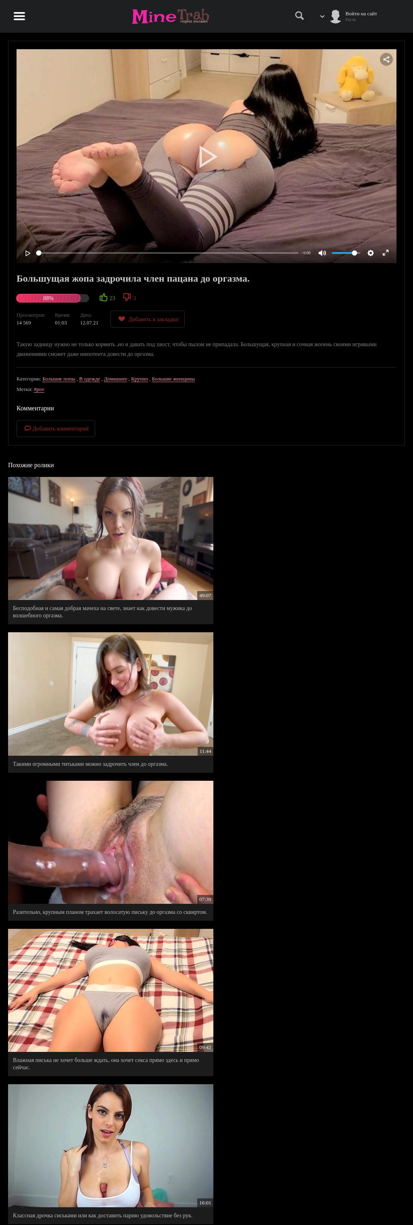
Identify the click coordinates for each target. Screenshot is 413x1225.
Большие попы (58, 379)
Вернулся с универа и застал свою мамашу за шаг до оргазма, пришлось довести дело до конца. (202, 793)
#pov (39, 389)
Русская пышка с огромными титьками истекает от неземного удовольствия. (340, 789)
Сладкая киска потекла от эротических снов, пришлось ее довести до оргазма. (201, 1020)
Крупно (139, 379)
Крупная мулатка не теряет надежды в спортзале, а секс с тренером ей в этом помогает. (71, 1129)
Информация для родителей (374, 1195)
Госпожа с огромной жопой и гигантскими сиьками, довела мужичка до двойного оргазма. (339, 681)
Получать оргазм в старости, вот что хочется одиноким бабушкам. (336, 1020)
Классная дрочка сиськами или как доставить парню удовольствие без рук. (202, 681)
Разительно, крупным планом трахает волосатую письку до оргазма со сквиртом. (341, 565)
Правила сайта (309, 1195)
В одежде (89, 379)
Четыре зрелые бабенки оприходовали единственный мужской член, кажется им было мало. (69, 909)
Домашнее (115, 379)
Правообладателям (314, 1203)
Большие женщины (173, 379)
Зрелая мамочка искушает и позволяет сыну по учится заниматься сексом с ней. (69, 1020)
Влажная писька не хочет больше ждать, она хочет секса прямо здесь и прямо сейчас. (66, 681)
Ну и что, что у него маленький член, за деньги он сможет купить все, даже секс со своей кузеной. (339, 909)
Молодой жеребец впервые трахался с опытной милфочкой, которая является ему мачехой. (204, 905)
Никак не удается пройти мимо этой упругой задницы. (66, 789)
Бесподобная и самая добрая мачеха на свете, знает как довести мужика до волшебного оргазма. (67, 568)
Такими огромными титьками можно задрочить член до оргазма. (205, 565)
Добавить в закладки (147, 319)
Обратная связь (360, 1203)
